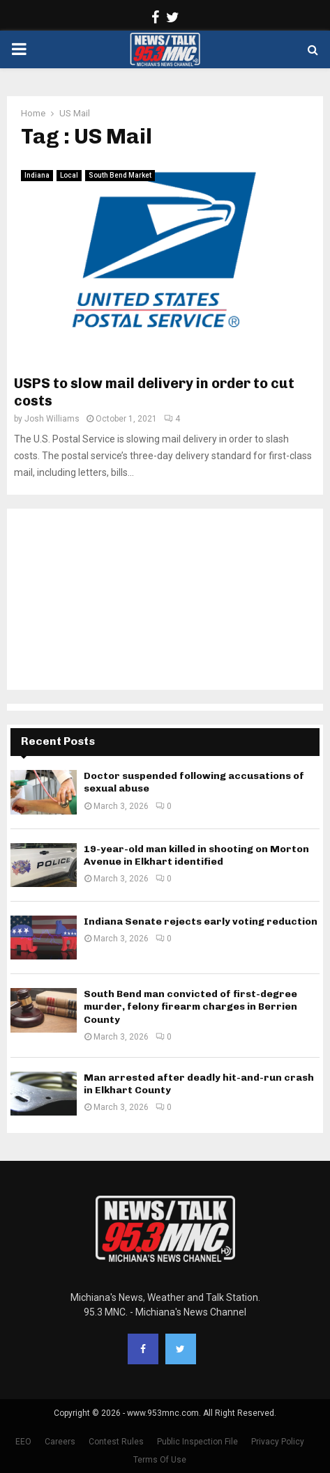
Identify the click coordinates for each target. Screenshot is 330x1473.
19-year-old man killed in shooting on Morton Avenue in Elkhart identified (196, 855)
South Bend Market (120, 175)
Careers (60, 1442)
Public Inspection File (197, 1442)
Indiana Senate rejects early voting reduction (200, 921)
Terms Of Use (159, 1460)
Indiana (37, 175)
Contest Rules (116, 1442)
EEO (23, 1442)
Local (69, 175)
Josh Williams (52, 419)
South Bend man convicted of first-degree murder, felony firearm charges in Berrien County (190, 1006)
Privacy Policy (277, 1442)
